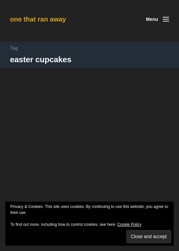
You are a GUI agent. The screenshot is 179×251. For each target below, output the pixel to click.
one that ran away (38, 19)
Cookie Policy (129, 224)
